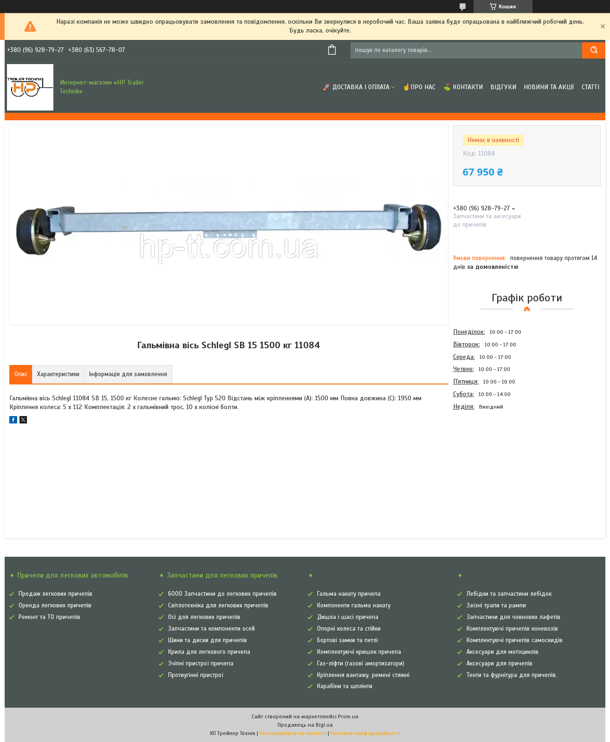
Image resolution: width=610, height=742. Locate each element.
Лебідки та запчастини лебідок (509, 594)
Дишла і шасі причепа (347, 617)
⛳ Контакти (463, 87)
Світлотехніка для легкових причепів (218, 605)
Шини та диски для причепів (207, 640)
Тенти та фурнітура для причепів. (512, 675)
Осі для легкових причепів (204, 617)
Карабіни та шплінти (344, 686)
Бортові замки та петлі (347, 640)
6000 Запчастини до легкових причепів (222, 594)
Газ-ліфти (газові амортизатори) (360, 663)
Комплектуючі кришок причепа (359, 652)
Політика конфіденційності (365, 733)
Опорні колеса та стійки (349, 628)
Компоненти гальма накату (353, 605)
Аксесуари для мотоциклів (503, 652)
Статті (590, 87)
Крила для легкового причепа (209, 652)
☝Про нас (418, 87)
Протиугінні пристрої (195, 675)
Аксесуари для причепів (499, 663)
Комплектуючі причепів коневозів (512, 628)
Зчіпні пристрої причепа (201, 663)
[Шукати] (593, 50)
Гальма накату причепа (349, 594)
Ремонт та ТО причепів (49, 617)
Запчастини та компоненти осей (211, 628)
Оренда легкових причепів (55, 605)
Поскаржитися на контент (293, 733)
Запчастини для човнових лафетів (513, 617)
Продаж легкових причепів (55, 594)
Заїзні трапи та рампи (496, 605)
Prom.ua (348, 716)
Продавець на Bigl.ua (305, 725)
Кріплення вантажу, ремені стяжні (363, 675)
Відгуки (503, 87)
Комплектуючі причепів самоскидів (515, 640)
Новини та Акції (549, 87)
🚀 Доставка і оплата (356, 87)
